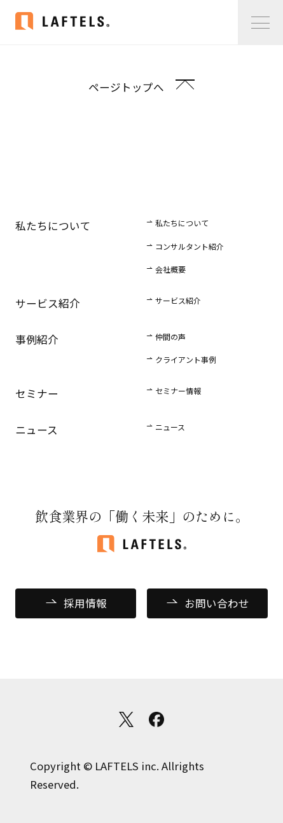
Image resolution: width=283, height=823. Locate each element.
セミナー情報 (178, 390)
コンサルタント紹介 (189, 246)
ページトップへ (126, 87)
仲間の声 (170, 336)
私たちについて (182, 222)
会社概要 (170, 269)
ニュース (170, 426)
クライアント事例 (185, 359)
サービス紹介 (178, 300)
